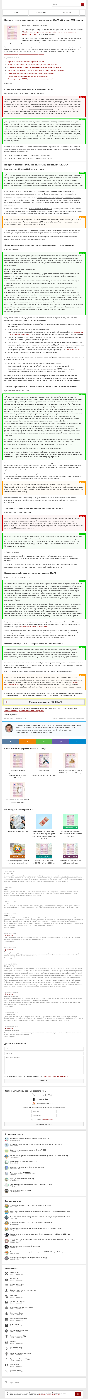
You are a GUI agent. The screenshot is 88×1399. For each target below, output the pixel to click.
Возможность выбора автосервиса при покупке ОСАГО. (28, 76)
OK (78, 1394)
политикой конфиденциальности (56, 1076)
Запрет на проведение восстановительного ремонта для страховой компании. (36, 70)
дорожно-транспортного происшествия (34, 626)
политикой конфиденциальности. (50, 1394)
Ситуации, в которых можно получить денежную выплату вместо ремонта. (35, 67)
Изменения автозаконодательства (71, 718)
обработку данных (48, 1119)
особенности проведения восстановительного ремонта (24, 54)
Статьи (15, 13)
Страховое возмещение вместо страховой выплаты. (26, 62)
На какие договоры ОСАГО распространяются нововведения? (30, 79)
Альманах (67, 13)
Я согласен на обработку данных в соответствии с (37, 1076)
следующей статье (72, 349)
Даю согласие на (43, 1119)
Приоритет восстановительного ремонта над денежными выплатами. (33, 64)
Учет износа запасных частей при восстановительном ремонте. (31, 73)
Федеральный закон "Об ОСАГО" (46, 702)
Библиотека (41, 13)
